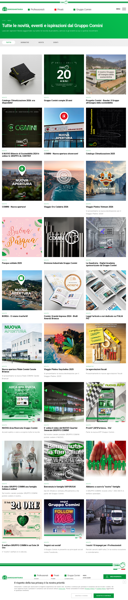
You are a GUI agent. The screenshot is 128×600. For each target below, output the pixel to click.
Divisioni (36, 578)
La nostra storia (69, 578)
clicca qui (62, 588)
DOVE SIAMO (87, 578)
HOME (4, 20)
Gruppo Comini (82, 9)
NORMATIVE (25, 42)
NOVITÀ (41, 42)
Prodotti (53, 578)
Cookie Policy (101, 588)
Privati (59, 9)
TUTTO (8, 42)
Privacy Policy (90, 588)
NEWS (9, 20)
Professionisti (36, 9)
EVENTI (55, 42)
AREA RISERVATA (113, 576)
